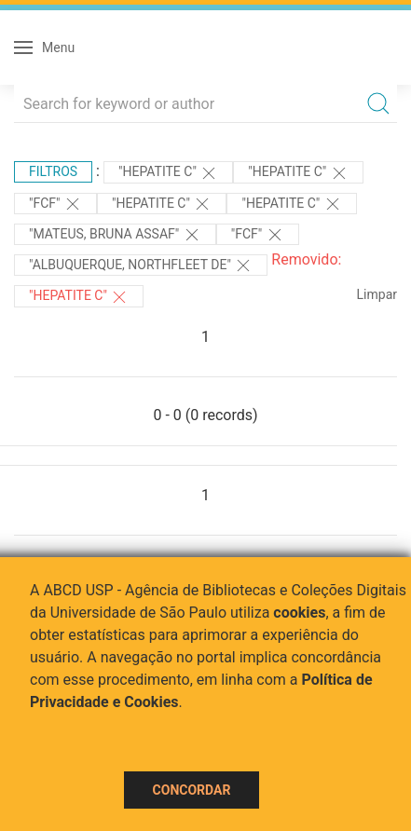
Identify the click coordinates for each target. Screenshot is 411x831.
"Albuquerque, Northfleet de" (141, 265)
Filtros (53, 171)
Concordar (192, 790)
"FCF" (55, 204)
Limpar (377, 294)
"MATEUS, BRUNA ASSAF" (115, 234)
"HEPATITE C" (168, 173)
